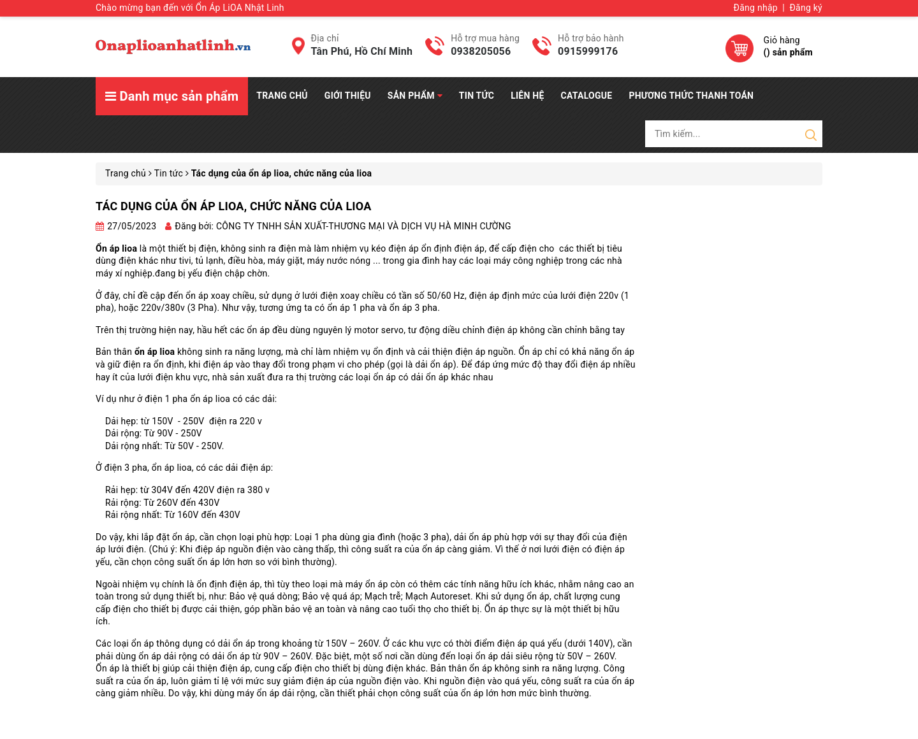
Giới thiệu (347, 95)
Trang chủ (281, 95)
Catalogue (587, 95)
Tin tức (476, 95)
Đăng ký (805, 8)
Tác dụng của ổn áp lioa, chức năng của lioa (233, 206)
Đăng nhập (756, 8)
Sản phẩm (415, 95)
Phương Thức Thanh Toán (691, 95)
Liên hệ (527, 95)
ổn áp (142, 643)
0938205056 (481, 51)
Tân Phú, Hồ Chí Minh (362, 51)
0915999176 (588, 51)
